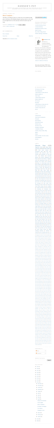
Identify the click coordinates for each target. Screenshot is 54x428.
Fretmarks (37, 118)
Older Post (31, 35)
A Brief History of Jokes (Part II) (41, 92)
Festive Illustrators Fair (45, 249)
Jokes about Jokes (40, 214)
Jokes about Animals (43, 150)
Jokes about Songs (38, 289)
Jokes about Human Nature (45, 275)
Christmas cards (47, 242)
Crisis (50, 177)
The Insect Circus (38, 125)
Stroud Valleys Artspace (39, 186)
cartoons (36, 154)
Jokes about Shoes (46, 220)
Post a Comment (6, 33)
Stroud (36, 173)
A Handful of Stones (39, 129)
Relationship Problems (40, 315)
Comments (38, 353)
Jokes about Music (38, 284)
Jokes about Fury (37, 272)
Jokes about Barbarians (47, 193)
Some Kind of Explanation (40, 117)
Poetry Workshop (44, 311)
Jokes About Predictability (44, 259)
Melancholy (48, 197)
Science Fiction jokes (47, 176)
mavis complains (11, 26)
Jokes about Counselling (39, 266)
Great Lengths (40, 402)
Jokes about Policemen (46, 284)
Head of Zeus (38, 165)
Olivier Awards (42, 307)
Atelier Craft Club (43, 235)
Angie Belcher (37, 206)
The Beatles (44, 324)
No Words (38, 305)
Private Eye (45, 200)
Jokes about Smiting (47, 288)
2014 (38, 376)
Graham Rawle (38, 115)
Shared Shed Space (39, 320)
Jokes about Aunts (39, 262)
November (40, 385)
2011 (38, 381)
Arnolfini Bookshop (40, 187)
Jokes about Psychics (38, 285)
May (39, 397)
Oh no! (36, 109)
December (40, 383)
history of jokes (38, 167)
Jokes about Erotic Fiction (46, 213)
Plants (49, 308)
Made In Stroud (38, 30)
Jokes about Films (48, 269)
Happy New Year (43, 253)
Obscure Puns (40, 145)
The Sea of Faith (46, 327)
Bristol (50, 187)
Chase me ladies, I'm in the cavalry (42, 135)
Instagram (36, 258)
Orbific (36, 134)
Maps (36, 197)
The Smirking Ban (38, 90)
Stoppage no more (40, 410)
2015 (38, 374)
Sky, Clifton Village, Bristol (40, 31)
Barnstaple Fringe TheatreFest (43, 236)
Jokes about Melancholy (39, 281)
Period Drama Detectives (39, 199)
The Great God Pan (39, 325)
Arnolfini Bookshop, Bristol (40, 25)
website (49, 343)
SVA (47, 201)
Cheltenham (39, 189)
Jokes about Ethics (48, 268)
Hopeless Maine (40, 256)
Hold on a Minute (44, 255)
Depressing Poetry (47, 246)
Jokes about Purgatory (46, 285)
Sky (50, 320)
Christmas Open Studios (39, 242)
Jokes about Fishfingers (40, 271)
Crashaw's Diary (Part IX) (40, 107)
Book (46, 187)
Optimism (48, 307)
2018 (38, 368)
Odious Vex (46, 305)
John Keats (37, 259)
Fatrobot (36, 139)
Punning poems (46, 164)
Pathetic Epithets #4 (39, 99)
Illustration (37, 171)
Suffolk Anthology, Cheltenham (41, 33)
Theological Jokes (39, 151)
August (39, 391)
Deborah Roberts (44, 245)
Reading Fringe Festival (47, 314)
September (40, 389)
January (39, 416)
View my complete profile (41, 60)
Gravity (37, 253)
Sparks (36, 132)
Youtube (36, 232)
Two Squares (39, 408)
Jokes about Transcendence (40, 292)
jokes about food (42, 173)
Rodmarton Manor (42, 201)
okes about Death (45, 341)
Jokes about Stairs (46, 222)
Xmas (48, 337)
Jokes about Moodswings (39, 282)
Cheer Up (44, 239)
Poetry (40, 200)
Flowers (36, 209)
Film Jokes (48, 190)
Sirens (48, 320)
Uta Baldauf (48, 333)
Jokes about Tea (37, 291)
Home (18, 35)
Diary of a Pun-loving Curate (43, 163)
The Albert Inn (38, 324)
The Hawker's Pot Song (39, 89)
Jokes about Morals (47, 282)
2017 (38, 370)
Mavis (50, 223)
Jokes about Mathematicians (43, 278)
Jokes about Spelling (46, 289)
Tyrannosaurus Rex (47, 331)
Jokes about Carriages (44, 212)
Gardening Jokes (42, 252)
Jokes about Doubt (41, 268)
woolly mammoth (38, 344)
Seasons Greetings (43, 318)
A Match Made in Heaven (40, 97)
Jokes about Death (44, 170)
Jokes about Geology (45, 272)
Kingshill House (37, 301)
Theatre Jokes (45, 328)
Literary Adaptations (45, 157)
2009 (38, 420)
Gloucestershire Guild (39, 191)
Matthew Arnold (40, 304)
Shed (44, 320)
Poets (49, 311)
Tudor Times (37, 95)
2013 (38, 378)
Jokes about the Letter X (45, 196)
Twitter (41, 331)
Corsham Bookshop (39, 26)
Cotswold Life (48, 243)
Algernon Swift (39, 147)
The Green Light (46, 325)
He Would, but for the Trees (40, 105)
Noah (42, 305)
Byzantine (37, 102)
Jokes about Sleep (38, 222)
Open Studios (43, 184)
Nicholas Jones (38, 123)
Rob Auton (48, 317)
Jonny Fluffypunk (43, 298)
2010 (38, 418)
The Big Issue (49, 324)
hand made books (47, 338)
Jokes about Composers (43, 174)
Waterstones (48, 204)
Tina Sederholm (43, 330)
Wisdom (42, 155)
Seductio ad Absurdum (41, 400)
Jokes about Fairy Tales (41, 194)
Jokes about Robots (48, 217)
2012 (38, 380)
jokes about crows (38, 181)
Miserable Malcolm (46, 148)
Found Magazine (38, 137)
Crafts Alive (42, 190)
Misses (45, 304)
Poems (36, 158)
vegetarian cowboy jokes (42, 343)
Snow (37, 321)
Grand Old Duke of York (45, 209)
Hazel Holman (38, 120)
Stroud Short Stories (39, 122)
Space (40, 321)
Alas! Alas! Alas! (48, 233)
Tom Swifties (38, 177)
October (39, 387)
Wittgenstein (43, 337)
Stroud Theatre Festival (41, 229)
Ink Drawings (38, 183)
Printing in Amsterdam (39, 127)
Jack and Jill (48, 258)
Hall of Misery (38, 164)
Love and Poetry (44, 302)
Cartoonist (49, 161)
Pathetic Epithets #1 (39, 94)
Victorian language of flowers (46, 334)
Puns (49, 180)
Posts (37, 350)
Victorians (42, 204)
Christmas (48, 240)
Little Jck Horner (47, 301)
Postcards (48, 226)
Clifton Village (42, 243)
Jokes (46, 191)
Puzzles (41, 314)
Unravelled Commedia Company (40, 333)
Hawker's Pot (27, 6)
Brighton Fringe (47, 207)
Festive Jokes (45, 168)
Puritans (37, 314)
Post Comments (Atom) (12, 38)
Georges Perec (49, 252)
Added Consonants (46, 181)
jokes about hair (37, 341)
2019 (38, 366)
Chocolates (43, 240)
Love (47, 223)
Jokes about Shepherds (38, 288)
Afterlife (43, 233)
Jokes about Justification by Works (40, 276)
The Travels (37, 100)
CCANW (40, 239)
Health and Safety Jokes (40, 210)
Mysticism (49, 304)
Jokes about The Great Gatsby (46, 291)
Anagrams (37, 235)
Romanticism (37, 318)
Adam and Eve (38, 233)
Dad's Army (37, 245)
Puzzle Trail (37, 227)
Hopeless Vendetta (47, 256)
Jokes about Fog (47, 271)
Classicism (36, 243)
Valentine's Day (37, 334)
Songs (49, 184)
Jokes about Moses (43, 216)
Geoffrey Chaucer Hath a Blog (41, 130)
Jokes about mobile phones (39, 223)
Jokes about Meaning (46, 279)
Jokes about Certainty (46, 265)
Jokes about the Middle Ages (43, 294)
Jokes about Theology (45, 171)
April (39, 399)
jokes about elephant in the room (45, 340)
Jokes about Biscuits (47, 262)
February (39, 414)
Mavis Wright (41, 197)
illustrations (37, 340)
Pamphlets (36, 308)
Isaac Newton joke (42, 258)
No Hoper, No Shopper (41, 406)
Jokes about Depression (41, 178)
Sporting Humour (43, 203)
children (41, 338)
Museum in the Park (40, 226)
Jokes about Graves (46, 165)
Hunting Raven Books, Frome (41, 28)
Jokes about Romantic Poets (42, 219)
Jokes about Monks (47, 281)
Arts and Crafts (45, 206)
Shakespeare (49, 318)
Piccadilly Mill (43, 308)
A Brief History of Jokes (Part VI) (41, 104)
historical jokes (45, 152)
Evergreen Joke (37, 249)
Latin (42, 301)
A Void (50, 232)
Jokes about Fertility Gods (40, 269)
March (39, 412)
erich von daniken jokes (43, 232)
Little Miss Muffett (38, 302)
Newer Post (5, 35)
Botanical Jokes (45, 177)
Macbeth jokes (43, 180)
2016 (38, 372)
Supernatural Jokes (43, 160)
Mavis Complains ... (41, 404)
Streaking (44, 321)
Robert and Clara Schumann (46, 227)
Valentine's (48, 230)
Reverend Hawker (41, 317)
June (39, 395)
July (39, 393)
